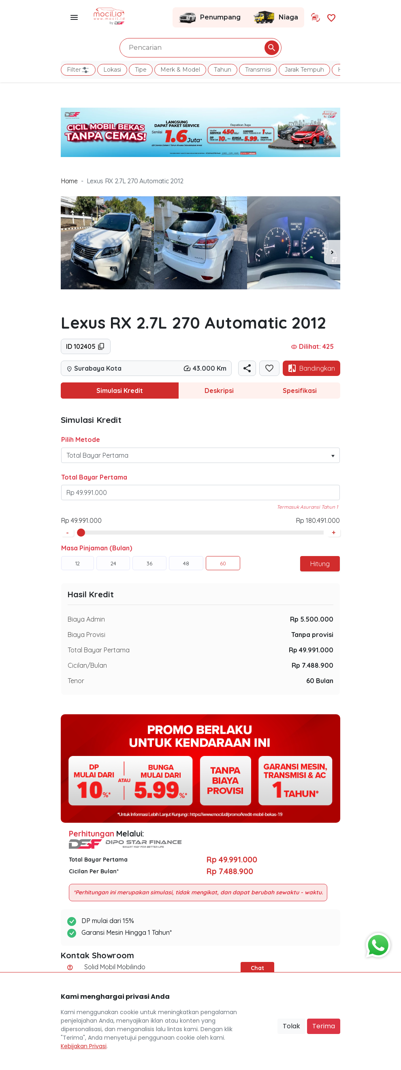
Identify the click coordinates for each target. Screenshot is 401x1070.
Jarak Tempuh (304, 69)
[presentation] (332, 252)
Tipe (141, 69)
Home (69, 181)
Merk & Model (180, 69)
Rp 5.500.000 (311, 619)
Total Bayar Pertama (94, 477)
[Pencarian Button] (271, 47)
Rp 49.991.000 (311, 650)
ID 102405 (85, 346)
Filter (78, 70)
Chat (257, 968)
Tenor (76, 681)
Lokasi (112, 69)
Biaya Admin (86, 619)
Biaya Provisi (86, 635)
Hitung (320, 564)
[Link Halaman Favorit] (331, 17)
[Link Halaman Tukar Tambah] (315, 17)
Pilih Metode (80, 439)
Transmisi (258, 69)
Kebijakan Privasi (84, 1046)
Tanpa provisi (312, 635)
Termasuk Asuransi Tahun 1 (307, 507)
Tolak (291, 1026)
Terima (323, 1026)
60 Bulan (319, 681)
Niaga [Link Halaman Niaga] (275, 17)
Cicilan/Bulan (87, 665)
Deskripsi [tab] (219, 390)
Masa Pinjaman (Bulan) (96, 548)
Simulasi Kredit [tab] (119, 390)
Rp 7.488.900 (312, 665)
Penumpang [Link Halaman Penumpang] (210, 17)
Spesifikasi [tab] (300, 390)
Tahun (222, 69)
